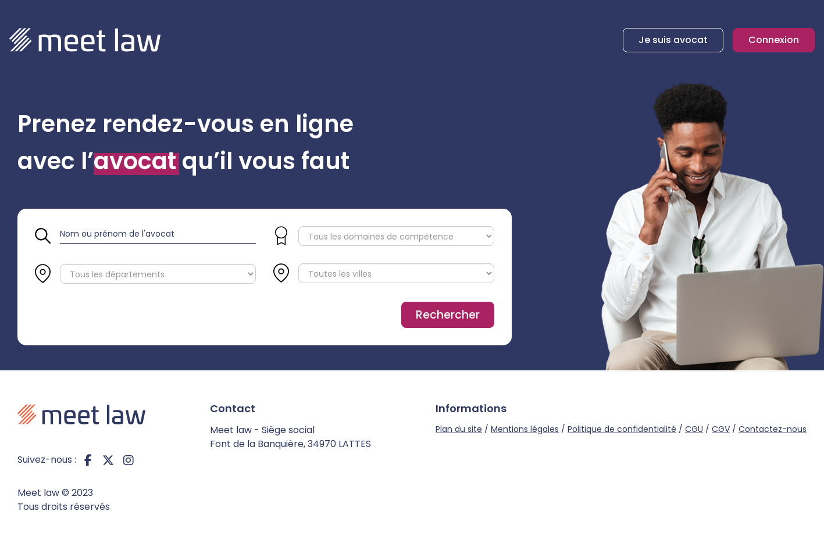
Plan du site (459, 429)
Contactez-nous (773, 429)
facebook (88, 460)
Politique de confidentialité (622, 429)
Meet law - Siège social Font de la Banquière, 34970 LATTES (290, 437)
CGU (694, 429)
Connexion (773, 40)
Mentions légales (525, 429)
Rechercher (448, 315)
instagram (128, 460)
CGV (721, 429)
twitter (108, 460)
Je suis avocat (673, 40)
